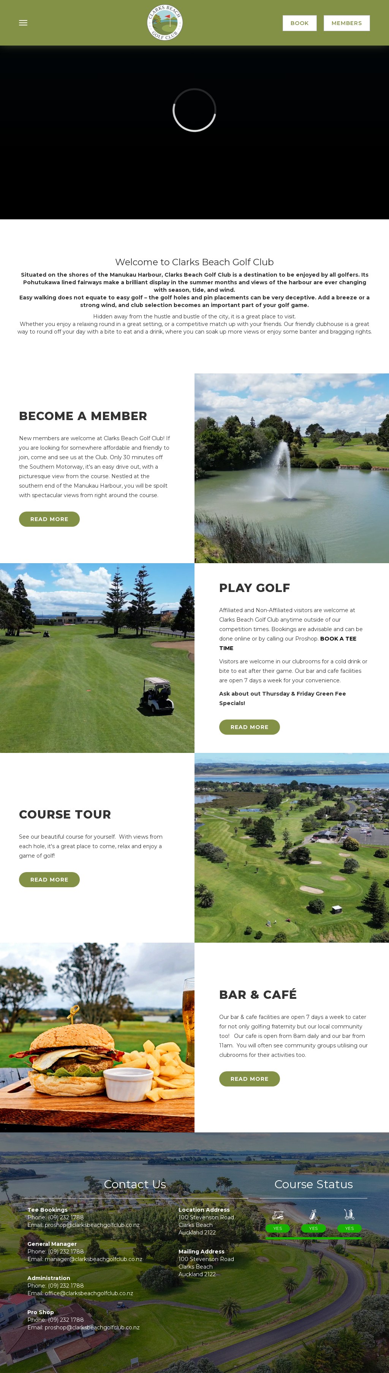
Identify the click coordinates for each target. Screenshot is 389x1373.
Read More (49, 519)
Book (300, 23)
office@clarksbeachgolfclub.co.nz (89, 1293)
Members (347, 23)
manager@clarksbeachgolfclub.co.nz (93, 1259)
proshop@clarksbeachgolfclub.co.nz (92, 1225)
